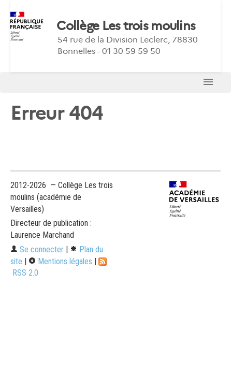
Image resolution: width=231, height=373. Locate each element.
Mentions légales (60, 261)
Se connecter (37, 249)
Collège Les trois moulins (125, 26)
